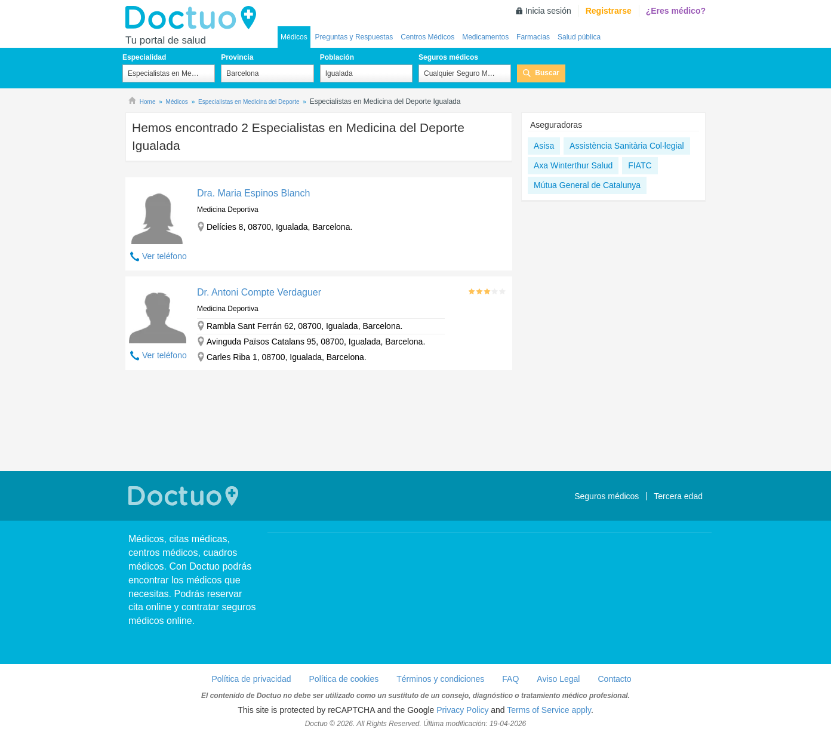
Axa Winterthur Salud (573, 165)
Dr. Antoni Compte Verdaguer (259, 292)
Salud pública (579, 37)
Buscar (547, 73)
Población (337, 57)
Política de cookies (344, 679)
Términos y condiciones (440, 679)
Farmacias (533, 37)
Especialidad (144, 57)
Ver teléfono (164, 256)
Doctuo (194, 18)
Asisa (544, 145)
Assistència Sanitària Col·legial (627, 145)
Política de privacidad (251, 679)
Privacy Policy (462, 710)
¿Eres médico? (676, 11)
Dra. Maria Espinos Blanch (253, 193)
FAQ (510, 679)
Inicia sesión (548, 11)
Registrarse (609, 11)
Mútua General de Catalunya (587, 185)
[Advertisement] (318, 422)
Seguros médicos (448, 57)
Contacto (614, 679)
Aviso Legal (558, 679)
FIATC (639, 165)
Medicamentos (485, 37)
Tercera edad (678, 496)
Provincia (237, 57)
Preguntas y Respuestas (354, 37)
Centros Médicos (427, 37)
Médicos (294, 37)
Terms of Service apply (549, 710)
